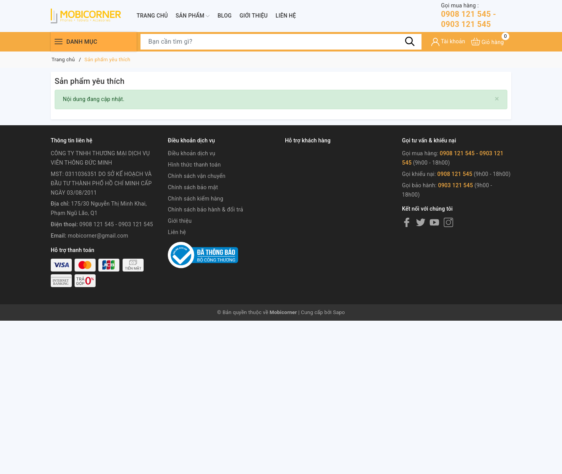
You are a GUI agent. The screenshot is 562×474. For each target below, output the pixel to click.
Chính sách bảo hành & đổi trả (205, 209)
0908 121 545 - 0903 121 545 (476, 15)
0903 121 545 (455, 185)
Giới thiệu (254, 15)
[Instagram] (448, 222)
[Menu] (58, 41)
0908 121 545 (456, 174)
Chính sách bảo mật (193, 187)
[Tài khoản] (448, 42)
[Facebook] (406, 222)
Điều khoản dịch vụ (191, 153)
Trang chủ (152, 15)
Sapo (339, 312)
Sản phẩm (193, 16)
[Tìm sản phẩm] (281, 42)
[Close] (497, 99)
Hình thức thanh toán (194, 165)
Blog (224, 15)
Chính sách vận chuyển (197, 176)
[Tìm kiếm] (410, 41)
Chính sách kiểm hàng (195, 198)
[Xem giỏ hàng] (487, 41)
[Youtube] (434, 222)
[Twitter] (420, 222)
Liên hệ (286, 15)
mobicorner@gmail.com (98, 236)
